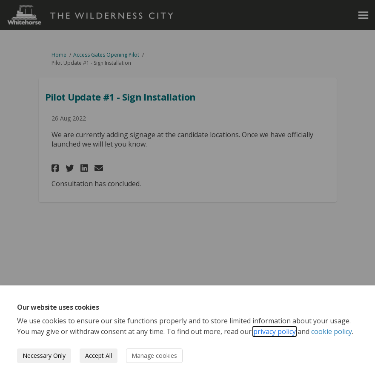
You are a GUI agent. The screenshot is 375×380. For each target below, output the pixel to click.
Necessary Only (44, 355)
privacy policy (274, 331)
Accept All (98, 355)
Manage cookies (154, 355)
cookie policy (331, 331)
